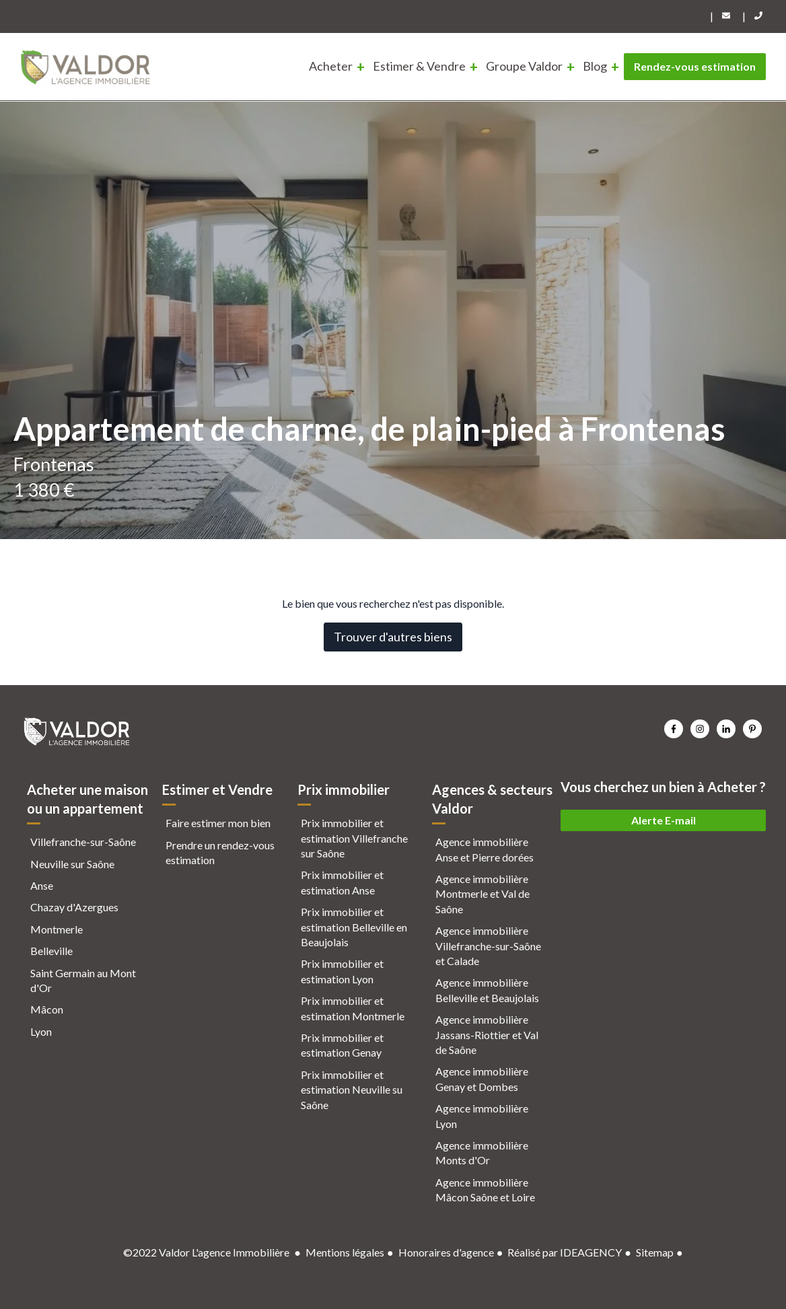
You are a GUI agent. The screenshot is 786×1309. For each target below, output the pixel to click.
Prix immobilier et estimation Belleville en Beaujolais (354, 926)
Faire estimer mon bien (218, 822)
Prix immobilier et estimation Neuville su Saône (351, 1089)
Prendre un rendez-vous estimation (220, 852)
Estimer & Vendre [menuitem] (419, 66)
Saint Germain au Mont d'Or (83, 980)
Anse (41, 885)
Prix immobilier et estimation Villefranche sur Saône (354, 837)
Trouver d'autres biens (393, 636)
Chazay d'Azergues (74, 906)
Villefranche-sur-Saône (83, 841)
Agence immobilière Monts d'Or (481, 1152)
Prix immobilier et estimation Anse (342, 882)
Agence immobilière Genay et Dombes (481, 1078)
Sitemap (655, 1252)
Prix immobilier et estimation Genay (342, 1045)
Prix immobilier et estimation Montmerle (352, 1008)
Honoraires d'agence (446, 1252)
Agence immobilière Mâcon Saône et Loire (485, 1189)
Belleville (51, 950)
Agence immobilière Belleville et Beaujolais (487, 989)
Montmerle (56, 929)
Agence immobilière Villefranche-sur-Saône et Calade (488, 945)
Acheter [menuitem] (331, 66)
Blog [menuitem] (595, 66)
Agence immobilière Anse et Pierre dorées (484, 849)
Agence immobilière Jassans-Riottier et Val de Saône (486, 1034)
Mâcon (46, 1009)
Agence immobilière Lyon (481, 1115)
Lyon (41, 1031)
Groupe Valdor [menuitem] (524, 66)
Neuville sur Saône (72, 863)
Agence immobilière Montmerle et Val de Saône (482, 893)
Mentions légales (345, 1252)
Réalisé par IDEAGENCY (564, 1252)
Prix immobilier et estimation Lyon (342, 971)
